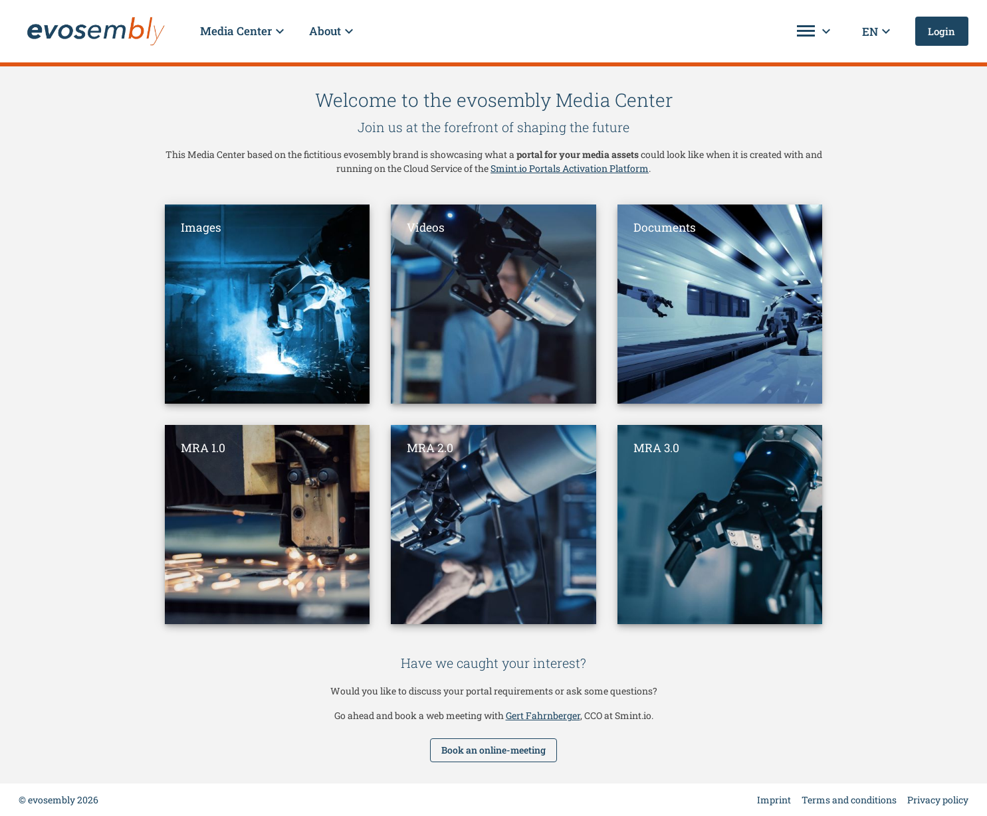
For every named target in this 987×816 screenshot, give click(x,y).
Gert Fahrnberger (543, 715)
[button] (244, 31)
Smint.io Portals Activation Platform (570, 168)
